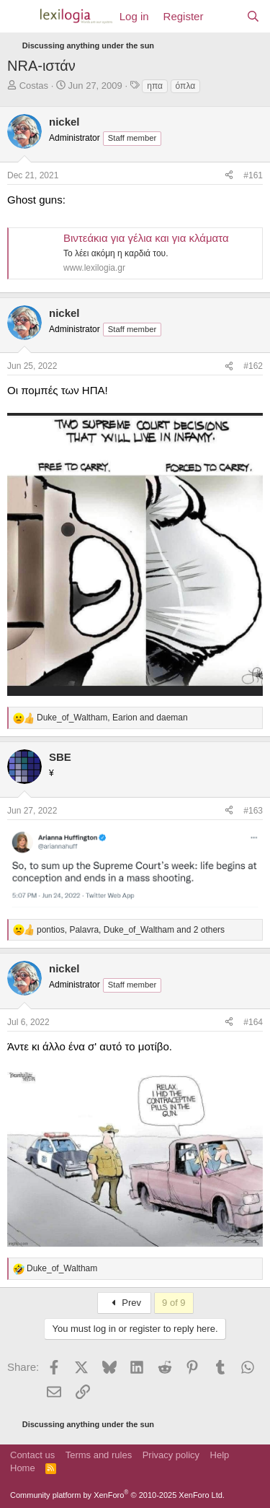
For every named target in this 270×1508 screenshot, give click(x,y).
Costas (33, 85)
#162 (253, 366)
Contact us (32, 1455)
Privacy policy (171, 1455)
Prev (124, 1302)
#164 (253, 1022)
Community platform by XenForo (117, 1495)
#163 (253, 811)
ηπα (155, 86)
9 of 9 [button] (174, 1302)
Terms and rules (99, 1455)
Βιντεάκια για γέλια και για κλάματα (146, 238)
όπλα (186, 86)
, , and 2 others (131, 930)
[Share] (229, 175)
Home (22, 1468)
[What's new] (224, 16)
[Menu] (20, 16)
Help (220, 1455)
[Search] (253, 16)
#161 (253, 175)
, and (112, 717)
